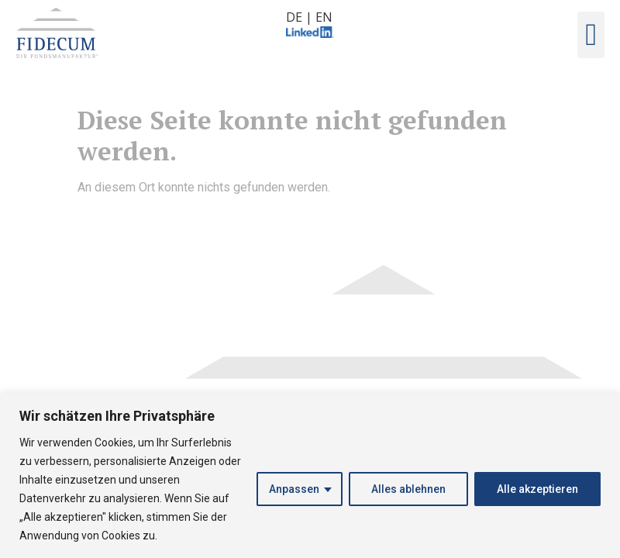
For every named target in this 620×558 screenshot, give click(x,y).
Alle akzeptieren (537, 489)
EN (323, 17)
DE (294, 17)
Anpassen (294, 489)
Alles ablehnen (408, 489)
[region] (310, 475)
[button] (590, 35)
